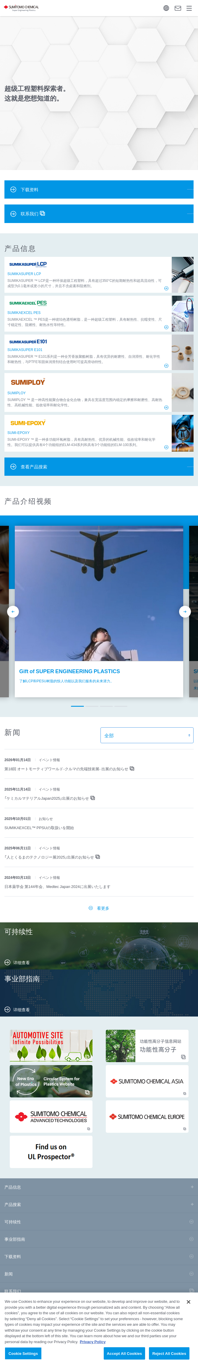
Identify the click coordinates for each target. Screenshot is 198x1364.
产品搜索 (12, 1204)
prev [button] (13, 612)
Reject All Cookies (169, 1357)
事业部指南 (14, 1239)
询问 (178, 8)
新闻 (8, 1274)
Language (166, 8)
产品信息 (12, 1187)
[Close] (188, 1305)
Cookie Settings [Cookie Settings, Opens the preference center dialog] (23, 1357)
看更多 (103, 908)
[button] (77, 706)
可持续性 (12, 1222)
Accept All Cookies (124, 1357)
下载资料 (12, 1256)
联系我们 (12, 1291)
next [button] (185, 612)
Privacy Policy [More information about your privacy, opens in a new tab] (93, 1345)
